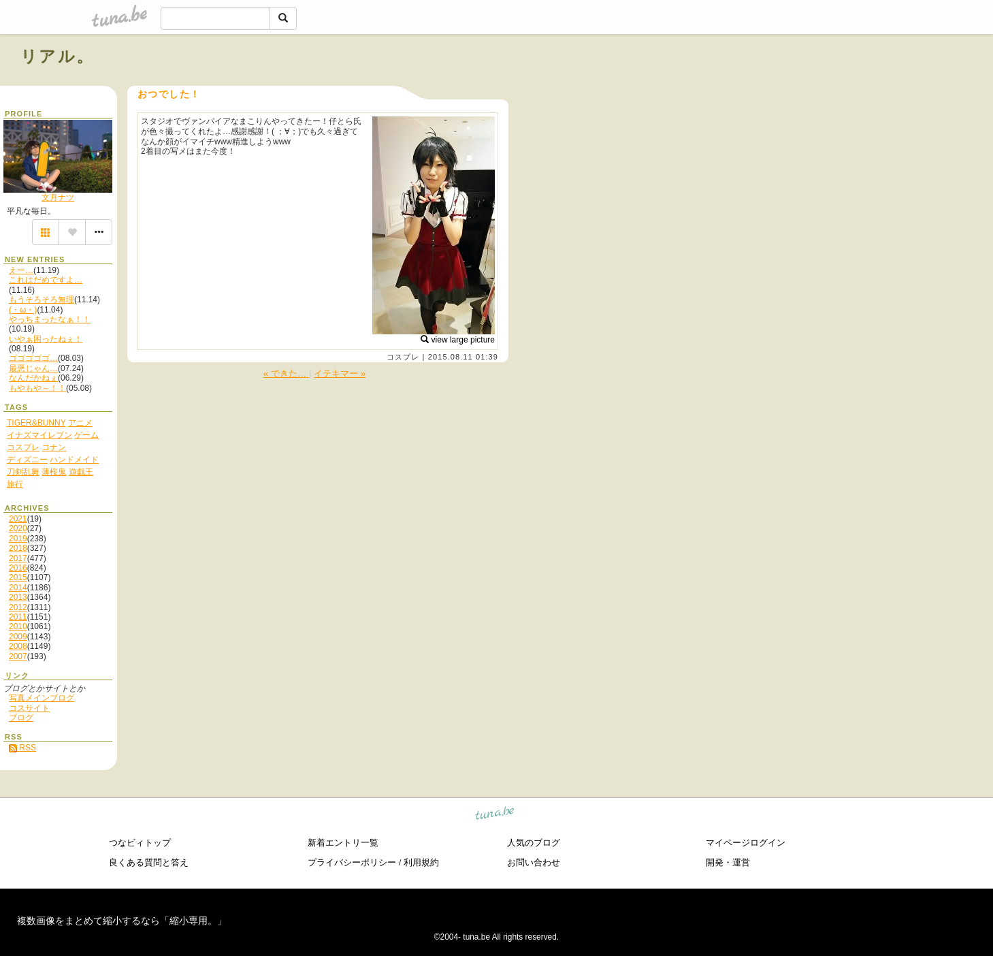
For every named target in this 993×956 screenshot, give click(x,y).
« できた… (286, 373)
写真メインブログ (41, 698)
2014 (18, 587)
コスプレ (403, 357)
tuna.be (495, 815)
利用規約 (421, 862)
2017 (18, 558)
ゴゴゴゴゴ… (33, 358)
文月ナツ (58, 197)
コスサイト (29, 708)
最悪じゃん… (33, 368)
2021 (18, 519)
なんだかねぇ (33, 378)
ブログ (21, 717)
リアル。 (57, 56)
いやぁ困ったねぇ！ (45, 339)
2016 (18, 568)
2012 (18, 607)
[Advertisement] (817, 87)
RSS (22, 747)
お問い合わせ (533, 862)
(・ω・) (23, 310)
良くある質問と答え (149, 862)
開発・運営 (728, 862)
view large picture (458, 340)
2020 (18, 528)
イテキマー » (339, 373)
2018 (18, 548)
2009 (18, 636)
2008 (18, 646)
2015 (18, 577)
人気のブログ (533, 843)
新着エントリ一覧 (343, 843)
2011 (18, 617)
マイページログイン (745, 843)
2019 (18, 538)
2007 (18, 656)
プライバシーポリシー (352, 862)
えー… (21, 270)
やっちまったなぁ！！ (50, 319)
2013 (18, 597)
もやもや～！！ (37, 388)
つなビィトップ (140, 843)
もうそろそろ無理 (41, 299)
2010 (18, 626)
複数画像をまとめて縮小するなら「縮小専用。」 (122, 920)
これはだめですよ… (45, 280)
